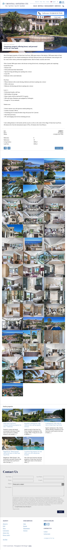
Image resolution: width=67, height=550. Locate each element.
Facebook (60, 2)
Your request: (8, 487)
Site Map (5, 539)
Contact (47, 1)
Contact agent (57, 17)
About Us (37, 1)
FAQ (41, 1)
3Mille (30, 545)
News (44, 1)
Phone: (10, 480)
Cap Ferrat (11, 6)
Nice (6, 6)
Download (38, 17)
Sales (35, 6)
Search (63, 6)
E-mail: (40, 480)
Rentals (41, 6)
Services (58, 6)
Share (42, 17)
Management (49, 6)
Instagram (63, 2)
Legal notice (6, 530)
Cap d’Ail (16, 6)
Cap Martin (22, 6)
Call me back (47, 534)
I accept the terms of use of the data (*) (21, 507)
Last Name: (39, 476)
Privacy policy (6, 535)
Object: (10, 483)
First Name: (9, 476)
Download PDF (5, 148)
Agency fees (6, 533)
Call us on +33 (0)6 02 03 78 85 (52, 13)
